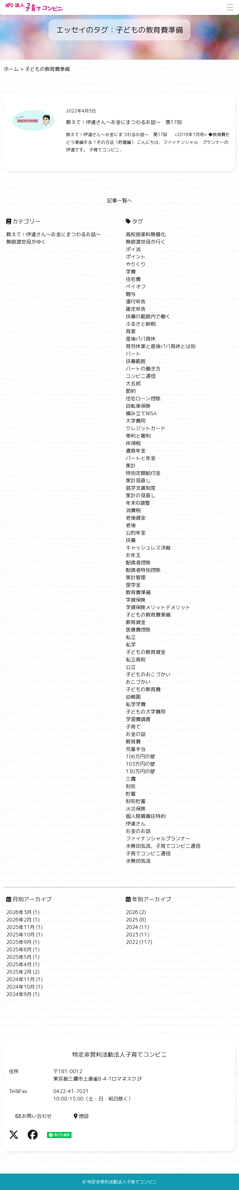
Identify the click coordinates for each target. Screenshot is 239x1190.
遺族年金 (136, 450)
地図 (81, 1116)
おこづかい (138, 681)
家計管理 (136, 577)
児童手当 (136, 749)
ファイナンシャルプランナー (158, 838)
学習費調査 (138, 719)
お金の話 (136, 734)
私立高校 (136, 659)
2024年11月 (20, 979)
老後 (131, 525)
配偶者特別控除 (143, 570)
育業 (131, 331)
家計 (131, 465)
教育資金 (136, 622)
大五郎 (133, 383)
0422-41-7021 (71, 1091)
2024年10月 (20, 986)
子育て (133, 726)
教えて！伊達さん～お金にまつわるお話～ (53, 234)
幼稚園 (133, 696)
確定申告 (136, 309)
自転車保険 (138, 405)
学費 (131, 271)
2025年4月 (19, 964)
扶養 (131, 540)
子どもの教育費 (143, 689)
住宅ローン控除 (143, 398)
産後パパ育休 (141, 338)
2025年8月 (19, 949)
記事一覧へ (119, 200)
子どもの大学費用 (146, 711)
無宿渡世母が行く (146, 241)
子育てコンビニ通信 (148, 853)
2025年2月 (19, 971)
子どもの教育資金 (146, 652)
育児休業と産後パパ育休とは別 (160, 346)
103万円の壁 (140, 763)
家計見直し (138, 480)
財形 (131, 786)
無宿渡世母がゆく (26, 241)
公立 (131, 667)
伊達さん (136, 823)
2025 (132, 919)
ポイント (136, 256)
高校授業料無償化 (146, 234)
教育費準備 (138, 592)
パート (133, 353)
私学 (131, 644)
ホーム (11, 69)
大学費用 (136, 420)
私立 (131, 637)
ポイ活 (133, 249)
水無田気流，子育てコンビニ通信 (163, 846)
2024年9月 (19, 994)
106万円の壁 (140, 756)
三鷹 (131, 778)
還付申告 (136, 301)
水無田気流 (138, 860)
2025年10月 (20, 934)
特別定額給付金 (143, 473)
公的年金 (136, 532)
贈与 (131, 294)
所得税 (133, 443)
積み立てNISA (141, 413)
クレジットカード (146, 428)
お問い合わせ (34, 1116)
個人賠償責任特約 (146, 816)
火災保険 (136, 808)
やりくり (136, 264)
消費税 (133, 510)
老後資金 (136, 517)
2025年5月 (19, 956)
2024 (132, 927)
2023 (132, 934)
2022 (132, 942)
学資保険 (136, 599)
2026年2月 (19, 919)
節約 (131, 391)
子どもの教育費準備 (148, 614)
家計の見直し (141, 495)
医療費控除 (138, 629)
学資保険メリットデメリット (158, 607)
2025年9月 (19, 942)
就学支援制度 (141, 488)
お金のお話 (138, 831)
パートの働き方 (143, 368)
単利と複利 (138, 435)
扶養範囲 (136, 361)
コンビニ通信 (141, 376)
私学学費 (136, 704)
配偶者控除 (138, 562)
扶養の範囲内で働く (148, 316)
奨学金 (133, 584)
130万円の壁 (140, 771)
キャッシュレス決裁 (148, 547)
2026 (132, 912)
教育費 (133, 741)
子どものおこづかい (148, 674)
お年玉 (133, 555)
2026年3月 (19, 912)
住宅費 (133, 279)
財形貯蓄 (136, 801)
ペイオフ (136, 286)
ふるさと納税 (141, 323)
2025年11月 (20, 927)
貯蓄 (131, 793)
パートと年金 (141, 458)
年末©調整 (138, 502)
